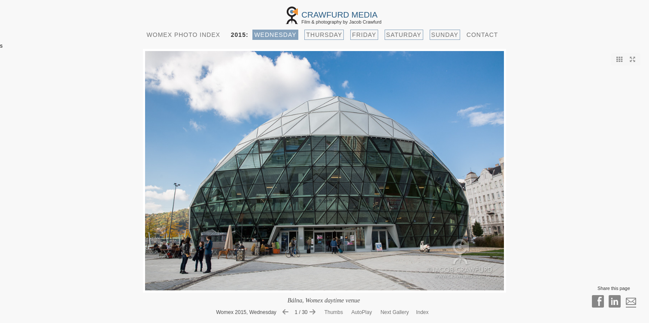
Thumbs (334, 312)
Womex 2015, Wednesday (246, 312)
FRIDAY (364, 34)
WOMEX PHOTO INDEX (184, 34)
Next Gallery (394, 312)
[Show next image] (314, 312)
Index (422, 312)
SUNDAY (444, 34)
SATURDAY (404, 34)
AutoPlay (361, 312)
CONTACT (482, 34)
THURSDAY (324, 34)
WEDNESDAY (275, 34)
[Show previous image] (287, 312)
